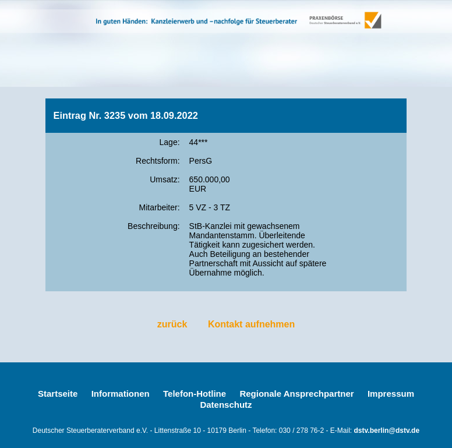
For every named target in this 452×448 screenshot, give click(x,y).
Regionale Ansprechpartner (296, 393)
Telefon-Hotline (194, 393)
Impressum (391, 393)
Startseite (57, 393)
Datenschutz (226, 405)
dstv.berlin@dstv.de (387, 430)
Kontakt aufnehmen (251, 324)
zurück (172, 324)
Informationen (120, 393)
